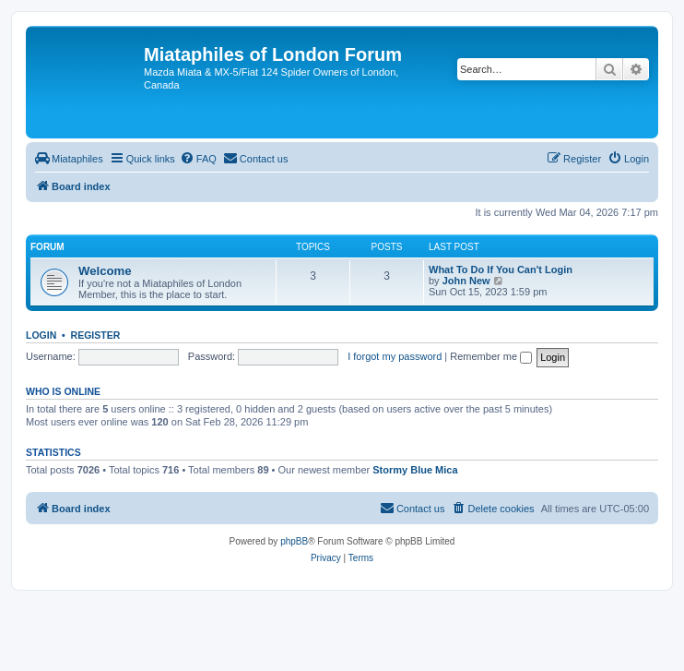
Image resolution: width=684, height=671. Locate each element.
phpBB (294, 541)
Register (96, 335)
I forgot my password (395, 356)
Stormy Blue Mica (414, 469)
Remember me (491, 356)
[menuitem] (69, 159)
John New (466, 280)
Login (41, 335)
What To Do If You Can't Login (500, 269)
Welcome (105, 271)
